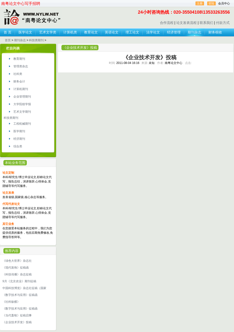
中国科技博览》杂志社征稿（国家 (24, 288)
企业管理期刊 (22, 96)
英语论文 (111, 32)
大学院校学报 (22, 104)
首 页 (7, 32)
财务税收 (215, 32)
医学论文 (25, 32)
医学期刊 (19, 131)
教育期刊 (19, 58)
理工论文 (132, 32)
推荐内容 (12, 251)
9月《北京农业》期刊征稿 (19, 281)
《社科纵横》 (11, 301)
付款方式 (223, 23)
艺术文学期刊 (22, 111)
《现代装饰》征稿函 (15, 267)
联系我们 (206, 23)
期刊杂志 (194, 32)
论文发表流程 (186, 23)
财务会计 (19, 81)
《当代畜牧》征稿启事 (17, 315)
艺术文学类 (47, 32)
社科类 (17, 74)
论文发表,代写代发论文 (31, 17)
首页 (8, 40)
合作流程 (167, 23)
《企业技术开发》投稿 (17, 322)
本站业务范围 (15, 163)
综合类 (17, 146)
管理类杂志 (20, 66)
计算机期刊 (20, 89)
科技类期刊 (36, 40)
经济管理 (174, 32)
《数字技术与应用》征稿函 (20, 295)
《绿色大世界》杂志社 (17, 260)
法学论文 (153, 32)
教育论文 (91, 32)
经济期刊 (19, 139)
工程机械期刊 (22, 123)
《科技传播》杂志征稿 (17, 274)
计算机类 (70, 32)
